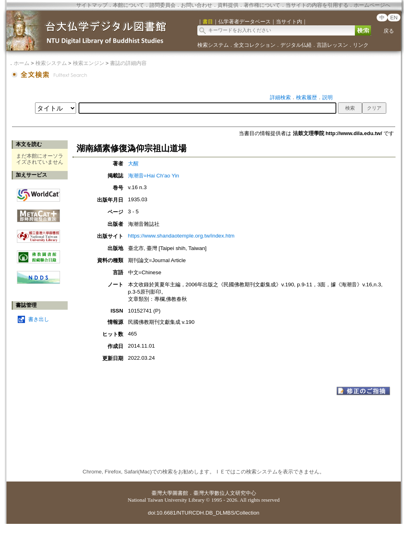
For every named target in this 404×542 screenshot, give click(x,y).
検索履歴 (306, 97)
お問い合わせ (196, 5)
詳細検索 (280, 97)
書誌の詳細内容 (128, 63)
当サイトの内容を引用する (317, 5)
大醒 (133, 164)
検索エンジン (88, 63)
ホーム (21, 63)
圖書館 (180, 493)
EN (394, 18)
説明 (327, 97)
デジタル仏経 (296, 45)
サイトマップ (92, 5)
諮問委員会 (162, 5)
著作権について (262, 5)
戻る (388, 31)
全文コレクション (255, 45)
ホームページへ (372, 5)
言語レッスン (332, 45)
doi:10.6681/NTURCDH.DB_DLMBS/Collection (203, 513)
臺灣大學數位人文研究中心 (224, 493)
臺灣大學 (161, 493)
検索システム (213, 45)
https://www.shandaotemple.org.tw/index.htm (181, 236)
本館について (128, 5)
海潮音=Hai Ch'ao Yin (153, 176)
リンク (361, 45)
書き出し (38, 319)
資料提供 (228, 5)
